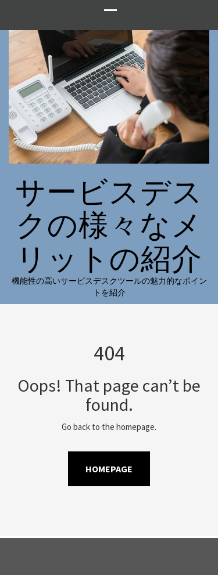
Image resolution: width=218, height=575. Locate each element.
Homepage (109, 469)
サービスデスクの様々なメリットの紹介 (109, 225)
